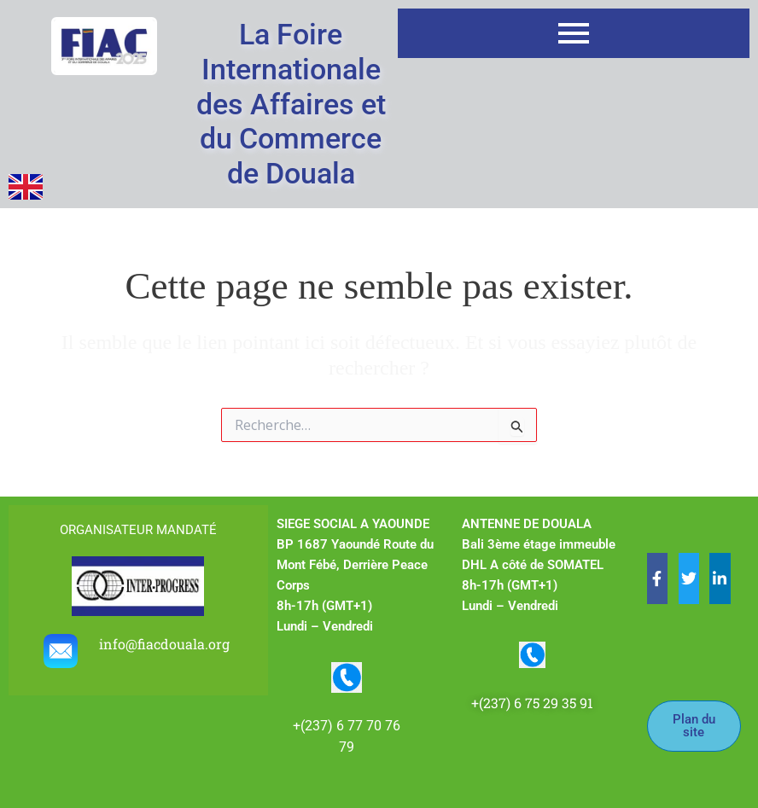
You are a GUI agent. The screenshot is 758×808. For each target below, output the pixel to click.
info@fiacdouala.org (166, 644)
